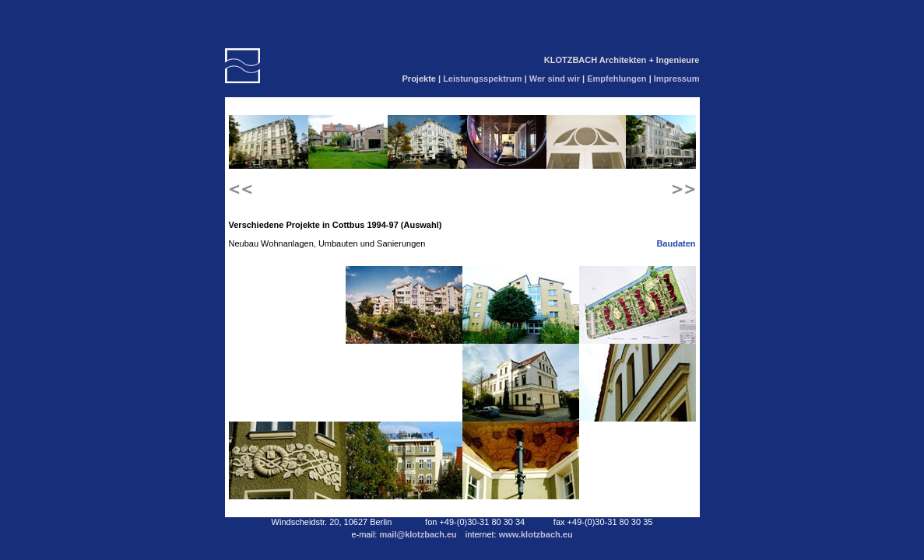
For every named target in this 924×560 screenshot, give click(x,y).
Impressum (677, 78)
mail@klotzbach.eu (418, 534)
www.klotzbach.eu (536, 534)
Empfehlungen (617, 78)
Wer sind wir (555, 78)
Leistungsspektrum (484, 78)
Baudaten (675, 243)
